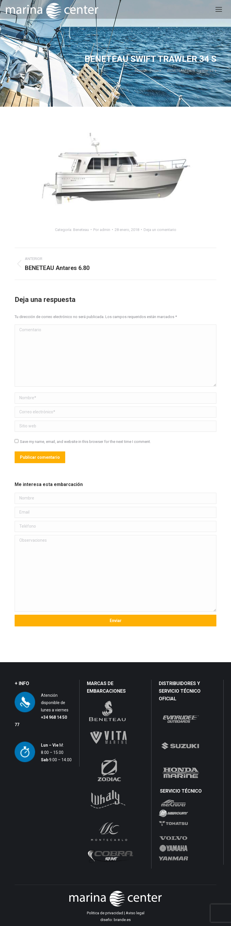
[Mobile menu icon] (218, 9)
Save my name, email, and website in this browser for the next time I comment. (85, 441)
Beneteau (81, 229)
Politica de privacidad (105, 913)
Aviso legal (135, 913)
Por (101, 229)
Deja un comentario (160, 229)
